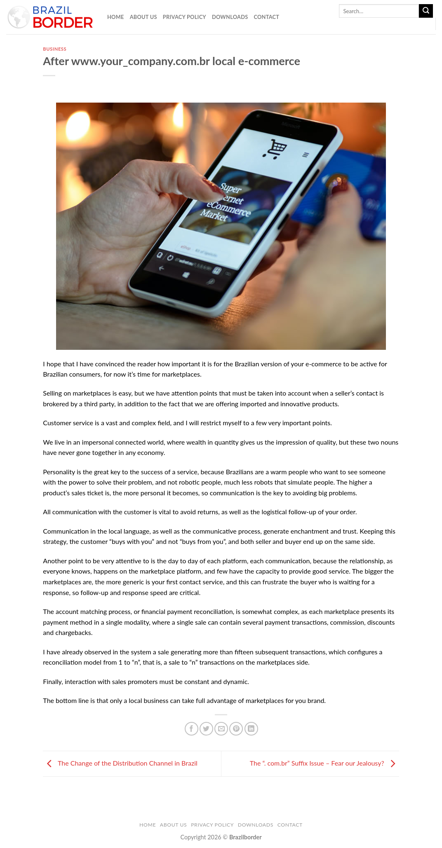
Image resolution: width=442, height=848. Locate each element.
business (54, 49)
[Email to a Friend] (221, 729)
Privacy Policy (184, 17)
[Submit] (426, 11)
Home (115, 17)
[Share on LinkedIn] (251, 729)
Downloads (230, 17)
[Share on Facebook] (191, 729)
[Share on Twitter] (206, 729)
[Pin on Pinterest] (236, 729)
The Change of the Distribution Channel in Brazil (120, 763)
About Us (143, 17)
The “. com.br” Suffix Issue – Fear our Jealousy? (324, 763)
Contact (266, 17)
